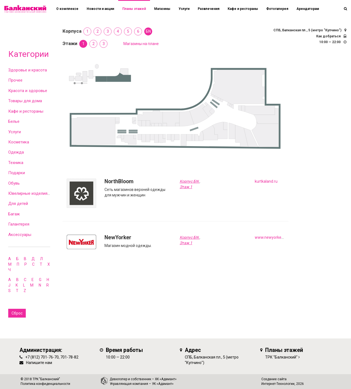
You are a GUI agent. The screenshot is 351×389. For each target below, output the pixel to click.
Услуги (14, 131)
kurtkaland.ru (266, 181)
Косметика (18, 142)
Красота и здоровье (27, 90)
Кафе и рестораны (25, 111)
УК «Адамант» (163, 384)
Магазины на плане (141, 43)
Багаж (14, 214)
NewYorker (117, 237)
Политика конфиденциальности (45, 384)
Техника (15, 162)
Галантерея (18, 224)
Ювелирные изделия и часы (34, 193)
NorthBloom (119, 181)
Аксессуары (19, 234)
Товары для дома (25, 100)
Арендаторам (307, 9)
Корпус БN (189, 181)
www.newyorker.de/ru (274, 237)
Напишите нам (39, 362)
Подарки (16, 172)
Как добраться (328, 36)
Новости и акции (100, 9)
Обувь (14, 183)
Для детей (18, 203)
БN (148, 31)
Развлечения (208, 9)
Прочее (15, 80)
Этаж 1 (186, 187)
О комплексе (67, 9)
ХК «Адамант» (166, 379)
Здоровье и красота (27, 70)
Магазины (162, 9)
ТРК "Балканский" (281, 357)
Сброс (17, 313)
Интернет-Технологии (278, 384)
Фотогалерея (277, 9)
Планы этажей (134, 9)
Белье (13, 121)
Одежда (16, 152)
